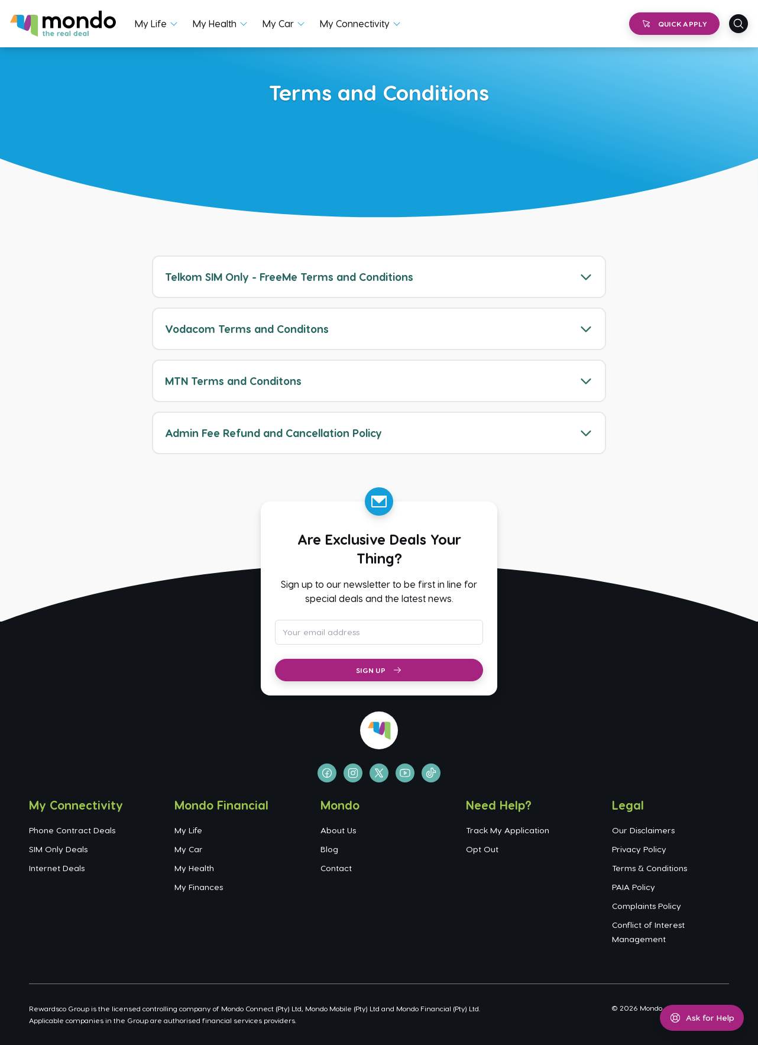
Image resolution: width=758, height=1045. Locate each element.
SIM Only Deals (58, 849)
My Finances (198, 887)
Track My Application (507, 830)
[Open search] (738, 23)
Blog (329, 849)
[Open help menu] (702, 1018)
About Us (338, 830)
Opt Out (482, 849)
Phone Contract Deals (72, 830)
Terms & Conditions (649, 868)
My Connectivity (355, 23)
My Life (151, 23)
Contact (336, 868)
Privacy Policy (639, 849)
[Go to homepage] (63, 24)
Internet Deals (57, 868)
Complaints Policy (646, 906)
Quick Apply (674, 23)
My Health (215, 23)
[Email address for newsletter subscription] (379, 632)
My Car (278, 23)
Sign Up (379, 670)
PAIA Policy (633, 887)
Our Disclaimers (643, 830)
